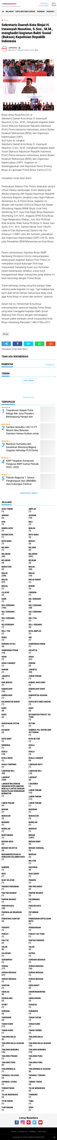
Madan (5, 809)
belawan (6, 554)
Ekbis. (4, 637)
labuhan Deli (8, 771)
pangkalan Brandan (12, 912)
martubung (7, 835)
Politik (5, 940)
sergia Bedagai (9, 979)
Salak (32, 947)
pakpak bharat (36, 893)
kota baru (6, 738)
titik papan (7, 1101)
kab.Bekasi (7, 682)
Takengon (6, 1017)
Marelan (6, 828)
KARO (4, 714)
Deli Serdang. (8, 618)
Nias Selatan (8, 880)
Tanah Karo (7, 1030)
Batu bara (34, 534)
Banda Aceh (7, 528)
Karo (31, 708)
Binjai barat (35, 579)
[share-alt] (6, 343)
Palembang (34, 899)
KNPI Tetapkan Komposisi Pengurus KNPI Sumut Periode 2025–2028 (22, 464)
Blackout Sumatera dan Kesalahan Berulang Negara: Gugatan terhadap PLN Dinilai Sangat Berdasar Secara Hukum (22, 450)
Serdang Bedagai (37, 959)
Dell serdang (35, 624)
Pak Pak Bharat (9, 893)
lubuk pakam (35, 790)
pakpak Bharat (9, 899)
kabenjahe (7, 695)
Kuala (4, 751)
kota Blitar (34, 738)
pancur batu (8, 906)
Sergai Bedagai (36, 972)
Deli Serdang (35, 605)
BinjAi (32, 573)
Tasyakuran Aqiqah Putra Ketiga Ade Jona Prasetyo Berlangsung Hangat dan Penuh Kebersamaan (20, 415)
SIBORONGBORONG (37, 992)
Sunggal (6, 1011)
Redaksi (32, 1132)
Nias (4, 873)
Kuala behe (7, 758)
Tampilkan (49, 365)
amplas (32, 509)
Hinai (31, 656)
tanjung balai (9, 1037)
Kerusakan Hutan (10, 723)
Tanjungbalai (8, 1069)
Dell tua (6, 631)
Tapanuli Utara (9, 1081)
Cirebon (32, 592)
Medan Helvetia (9, 848)
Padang (32, 880)
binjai (32, 566)
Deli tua (33, 618)
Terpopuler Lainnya (28, 493)
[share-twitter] (28, 343)
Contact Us (22, 1132)
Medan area (7, 841)
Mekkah (32, 854)
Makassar (51, 12)
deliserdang (8, 624)
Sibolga (5, 992)
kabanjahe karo (37, 689)
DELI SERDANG (35, 611)
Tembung (33, 1094)
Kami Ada (42, 1132)
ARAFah (5, 515)
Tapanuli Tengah (37, 1075)
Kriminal (6, 745)
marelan (33, 822)
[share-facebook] (17, 343)
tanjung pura (35, 1056)
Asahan (32, 515)
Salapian (6, 953)
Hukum (5, 669)
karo (4, 708)
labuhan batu (35, 764)
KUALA (32, 751)
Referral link (28, 397)
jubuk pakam (35, 676)
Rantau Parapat (36, 940)
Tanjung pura (8, 1062)
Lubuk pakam (8, 803)
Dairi (4, 599)
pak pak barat (35, 886)
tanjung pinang (9, 1056)
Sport (5, 1004)
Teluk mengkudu (10, 1094)
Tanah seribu (35, 1030)
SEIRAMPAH (7, 959)
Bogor (32, 586)
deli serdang (8, 605)
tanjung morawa (10, 1049)
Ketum (32, 723)
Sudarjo (33, 1004)
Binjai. (5, 586)
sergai (5, 966)
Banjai (32, 528)
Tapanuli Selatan (10, 1075)
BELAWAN (10, 12)
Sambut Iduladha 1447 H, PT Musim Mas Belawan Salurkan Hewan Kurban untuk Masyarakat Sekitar (22, 432)
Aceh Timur (7, 509)
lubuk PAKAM (35, 796)
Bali (31, 522)
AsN (3, 522)
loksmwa (33, 783)
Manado (5, 822)
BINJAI (5, 579)
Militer (32, 861)
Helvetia (33, 650)
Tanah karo (34, 1024)
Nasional (33, 867)
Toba (31, 1101)
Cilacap (5, 592)
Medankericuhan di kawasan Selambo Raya (13, 855)
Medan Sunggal (36, 848)
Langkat (33, 777)
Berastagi (7, 566)
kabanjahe (7, 689)
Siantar (5, 985)
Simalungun (35, 998)
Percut (5, 934)
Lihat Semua (28, 381)
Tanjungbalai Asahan (39, 1069)
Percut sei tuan (37, 934)
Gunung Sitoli (9, 644)
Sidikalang (7, 998)
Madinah (41, 12)
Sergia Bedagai (36, 979)
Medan (32, 835)
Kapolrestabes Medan (25, 12)
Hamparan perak (10, 650)
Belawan (33, 554)
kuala (32, 745)
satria (32, 953)
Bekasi (32, 541)
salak (4, 947)
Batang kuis (7, 534)
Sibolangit (34, 985)
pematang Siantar (11, 918)
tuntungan (7, 1107)
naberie (5, 867)
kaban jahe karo (37, 682)
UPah (31, 1107)
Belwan (32, 560)
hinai (4, 656)
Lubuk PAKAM (35, 803)
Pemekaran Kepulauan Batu (40, 919)
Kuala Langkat (36, 758)
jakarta (33, 669)
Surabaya (33, 1011)
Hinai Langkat (9, 663)
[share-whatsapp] (39, 343)
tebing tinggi (35, 1081)
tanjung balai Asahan (13, 1043)
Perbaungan (35, 927)
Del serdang (35, 599)
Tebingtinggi (8, 1088)
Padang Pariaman (10, 886)
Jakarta (6, 676)
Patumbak (33, 912)
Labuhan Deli (35, 771)
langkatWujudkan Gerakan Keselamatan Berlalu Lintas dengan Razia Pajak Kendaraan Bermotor (13, 788)
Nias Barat (34, 873)
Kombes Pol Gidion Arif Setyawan (40, 731)
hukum (32, 663)
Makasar (6, 816)
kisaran (6, 730)
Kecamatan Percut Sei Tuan (40, 715)
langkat (6, 777)
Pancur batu (35, 906)
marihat (33, 828)
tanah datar (35, 1017)
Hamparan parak (37, 644)
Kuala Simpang (9, 764)
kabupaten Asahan (38, 695)
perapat (6, 927)
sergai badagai (36, 966)
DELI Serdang (8, 611)
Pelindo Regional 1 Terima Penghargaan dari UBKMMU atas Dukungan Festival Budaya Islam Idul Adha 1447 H (22, 484)
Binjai (6, 20)
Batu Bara (7, 541)
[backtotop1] (54, 1137)
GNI (30, 637)
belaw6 (5, 547)
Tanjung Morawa (37, 1049)
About (13, 1132)
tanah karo (7, 1024)
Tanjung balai (36, 1037)
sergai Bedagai (9, 972)
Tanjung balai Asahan (40, 1043)
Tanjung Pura (35, 1062)
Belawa (32, 547)
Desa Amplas (35, 631)
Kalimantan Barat (11, 701)
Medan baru (34, 841)
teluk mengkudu (37, 1088)
